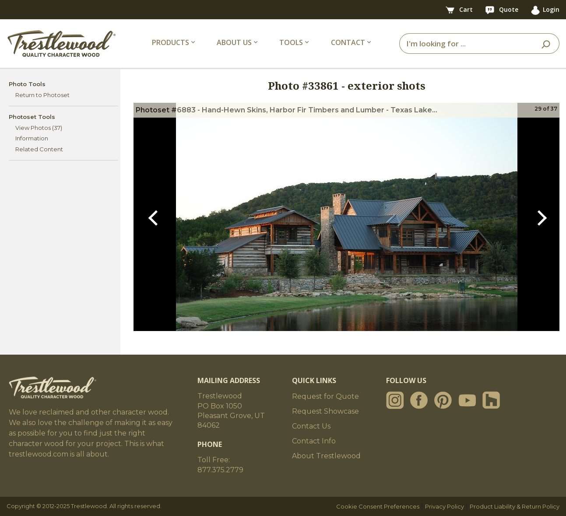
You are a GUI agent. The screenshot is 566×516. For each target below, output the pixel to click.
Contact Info (314, 441)
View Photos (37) (38, 127)
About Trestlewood (326, 456)
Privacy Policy (444, 506)
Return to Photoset (42, 94)
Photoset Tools (32, 116)
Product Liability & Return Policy (514, 506)
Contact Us (311, 426)
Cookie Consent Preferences (377, 506)
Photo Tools (27, 83)
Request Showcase (325, 411)
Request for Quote (325, 396)
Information (31, 138)
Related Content (39, 149)
